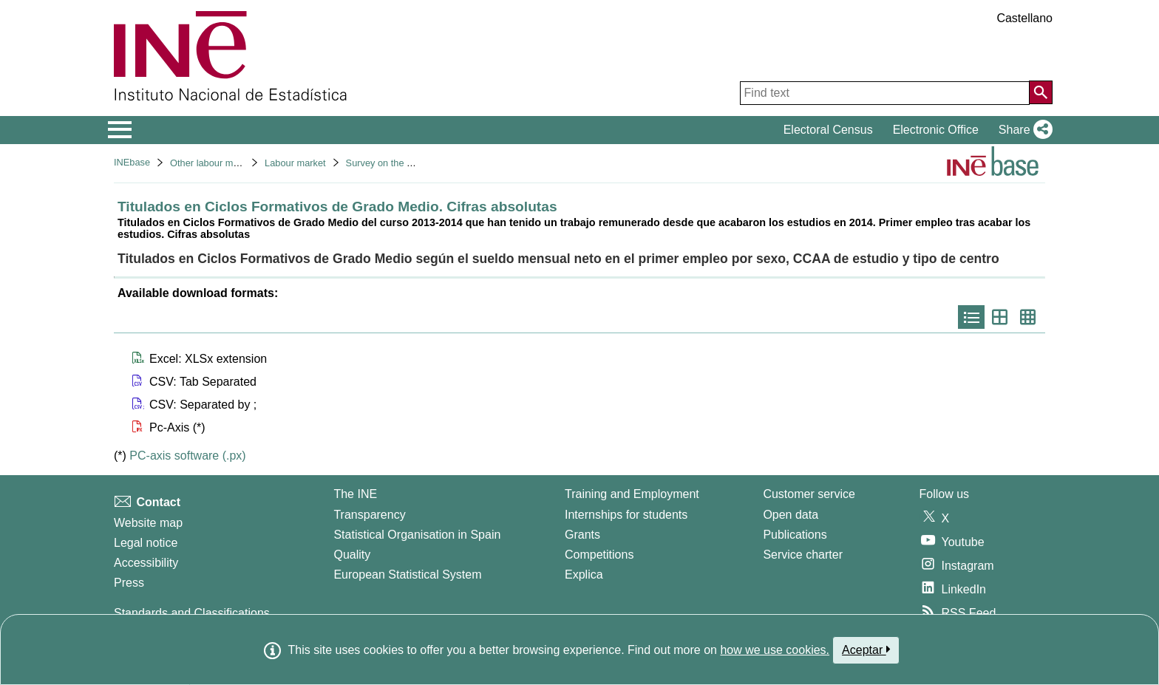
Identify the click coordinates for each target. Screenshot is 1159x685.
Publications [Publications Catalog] (794, 534)
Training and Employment (632, 494)
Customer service (808, 494)
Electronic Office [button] (936, 129)
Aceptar (866, 649)
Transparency (369, 514)
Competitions (599, 554)
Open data (790, 514)
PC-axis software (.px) (187, 455)
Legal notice (145, 542)
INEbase (132, 162)
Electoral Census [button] (828, 129)
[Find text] (885, 93)
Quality (351, 554)
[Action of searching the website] (1041, 92)
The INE (355, 494)
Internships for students (626, 514)
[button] (1023, 130)
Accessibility (146, 562)
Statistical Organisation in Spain (416, 534)
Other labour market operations (235, 162)
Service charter (803, 554)
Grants (582, 534)
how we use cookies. (774, 650)
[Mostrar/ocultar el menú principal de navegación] (120, 130)
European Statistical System (407, 574)
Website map (148, 523)
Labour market (295, 162)
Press (129, 582)
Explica (584, 574)
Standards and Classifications (192, 613)
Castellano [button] (1024, 18)
